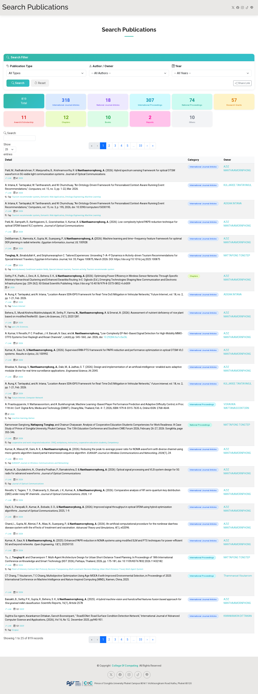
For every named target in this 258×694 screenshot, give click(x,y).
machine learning (19, 418)
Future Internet (18, 306)
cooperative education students (92, 442)
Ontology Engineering (74, 197)
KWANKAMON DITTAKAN (238, 615)
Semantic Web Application (52, 197)
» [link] (153, 145)
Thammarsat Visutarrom (238, 575)
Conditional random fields (36, 269)
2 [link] (109, 145)
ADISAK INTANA (233, 203)
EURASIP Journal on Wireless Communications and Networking (40, 463)
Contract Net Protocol (37, 569)
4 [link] (121, 145)
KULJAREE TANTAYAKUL (238, 185)
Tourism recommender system (25, 197)
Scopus (15, 630)
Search (17, 83)
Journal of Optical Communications (28, 484)
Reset (40, 83)
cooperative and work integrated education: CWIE (34, 442)
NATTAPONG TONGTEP (237, 255)
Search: (10, 133)
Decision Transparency (58, 569)
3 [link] (115, 145)
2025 (22, 609)
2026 (20, 178)
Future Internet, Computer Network (27, 398)
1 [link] (103, 145)
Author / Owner (101, 66)
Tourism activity (78, 269)
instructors (72, 442)
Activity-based (18, 269)
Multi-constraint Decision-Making (84, 569)
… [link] (134, 145)
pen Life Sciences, (20, 327)
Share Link (242, 83)
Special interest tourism (60, 269)
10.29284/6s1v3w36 (115, 337)
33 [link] (140, 145)
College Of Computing (125, 665)
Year (177, 66)
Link (8, 178)
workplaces (61, 442)
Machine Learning (93, 197)
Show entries (10, 149)
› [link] (147, 145)
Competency (112, 442)
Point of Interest (19, 569)
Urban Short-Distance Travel (112, 569)
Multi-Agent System (134, 569)
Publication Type (19, 66)
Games (31, 418)
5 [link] (127, 145)
